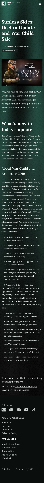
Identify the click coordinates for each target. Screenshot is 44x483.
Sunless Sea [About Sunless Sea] (8, 451)
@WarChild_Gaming (27, 228)
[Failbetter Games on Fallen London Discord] (11, 409)
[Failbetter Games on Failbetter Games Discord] (19, 409)
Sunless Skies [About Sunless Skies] (9, 447)
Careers (6, 426)
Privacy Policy (10, 433)
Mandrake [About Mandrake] (7, 458)
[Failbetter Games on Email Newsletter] (4, 409)
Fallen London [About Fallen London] (9, 454)
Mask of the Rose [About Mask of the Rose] (11, 444)
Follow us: (7, 405)
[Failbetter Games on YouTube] (26, 409)
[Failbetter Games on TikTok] (34, 409)
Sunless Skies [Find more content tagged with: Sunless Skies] (10, 50)
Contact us (7, 429)
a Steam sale (26, 212)
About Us (6, 422)
